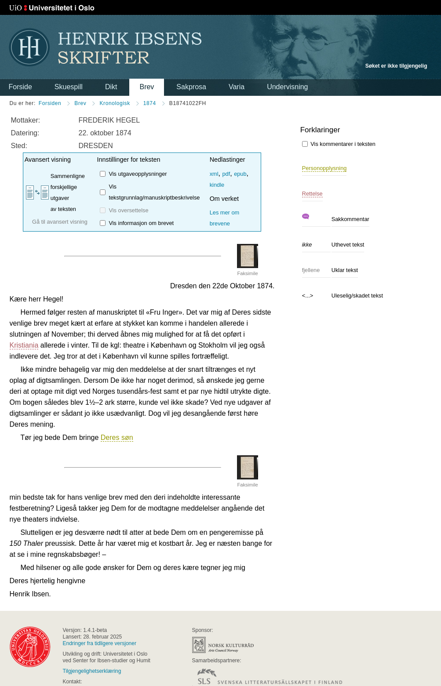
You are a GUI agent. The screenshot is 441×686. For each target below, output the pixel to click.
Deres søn (117, 437)
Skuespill (69, 87)
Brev (146, 87)
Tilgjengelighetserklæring (92, 671)
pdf (226, 174)
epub (240, 174)
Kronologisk (114, 103)
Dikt (111, 87)
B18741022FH (187, 103)
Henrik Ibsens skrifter (105, 47)
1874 (149, 103)
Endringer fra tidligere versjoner (99, 643)
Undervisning (287, 87)
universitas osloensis (30, 647)
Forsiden (50, 103)
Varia (236, 87)
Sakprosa (191, 87)
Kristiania (24, 345)
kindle (217, 184)
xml (214, 174)
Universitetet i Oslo (52, 8)
